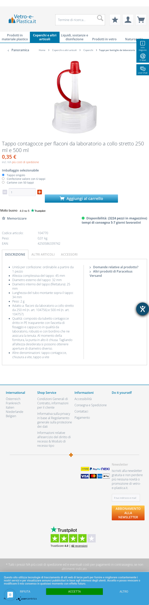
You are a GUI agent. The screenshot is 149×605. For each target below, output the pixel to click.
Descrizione (15, 254)
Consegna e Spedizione (90, 405)
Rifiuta (25, 591)
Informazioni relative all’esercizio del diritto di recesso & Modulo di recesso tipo (54, 439)
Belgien (11, 416)
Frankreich (13, 403)
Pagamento (82, 417)
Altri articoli (43, 254)
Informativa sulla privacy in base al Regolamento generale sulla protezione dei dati (54, 420)
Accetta (74, 591)
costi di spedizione (49, 564)
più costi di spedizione (25, 162)
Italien (10, 407)
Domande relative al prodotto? (114, 267)
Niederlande (14, 412)
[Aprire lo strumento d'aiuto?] (142, 308)
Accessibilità (83, 399)
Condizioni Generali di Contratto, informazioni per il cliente (52, 403)
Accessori (69, 254)
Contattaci (81, 411)
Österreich (13, 399)
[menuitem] (8, 3)
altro (124, 591)
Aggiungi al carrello (81, 198)
